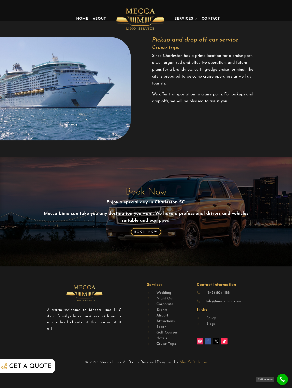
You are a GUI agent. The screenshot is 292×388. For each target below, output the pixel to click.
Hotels (161, 338)
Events (161, 310)
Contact (211, 18)
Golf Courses (167, 333)
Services (184, 18)
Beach (161, 327)
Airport (162, 315)
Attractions (165, 321)
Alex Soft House (193, 362)
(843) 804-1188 (218, 293)
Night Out (165, 298)
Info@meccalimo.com (223, 301)
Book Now (146, 192)
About (99, 18)
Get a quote (30, 366)
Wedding (163, 293)
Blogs (210, 324)
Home (82, 18)
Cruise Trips (166, 344)
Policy (211, 318)
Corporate (164, 304)
